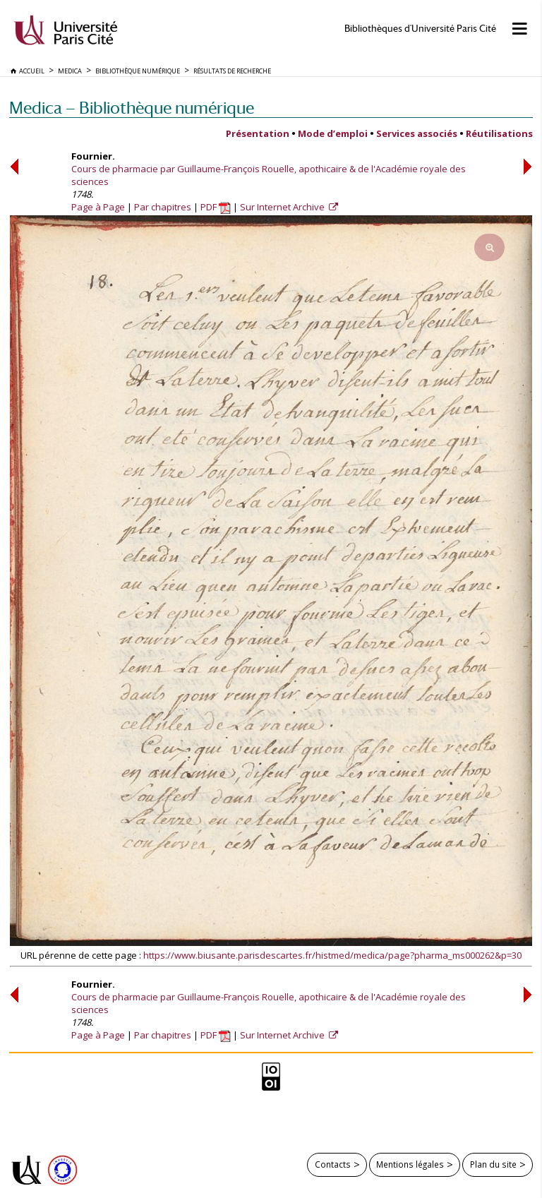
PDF (215, 206)
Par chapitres (162, 206)
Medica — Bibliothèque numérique (131, 107)
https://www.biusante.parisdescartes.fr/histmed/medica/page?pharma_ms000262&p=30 (332, 955)
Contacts (333, 1164)
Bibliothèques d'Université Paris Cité (420, 28)
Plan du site (493, 1164)
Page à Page (98, 206)
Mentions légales (410, 1164)
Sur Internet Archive (283, 206)
